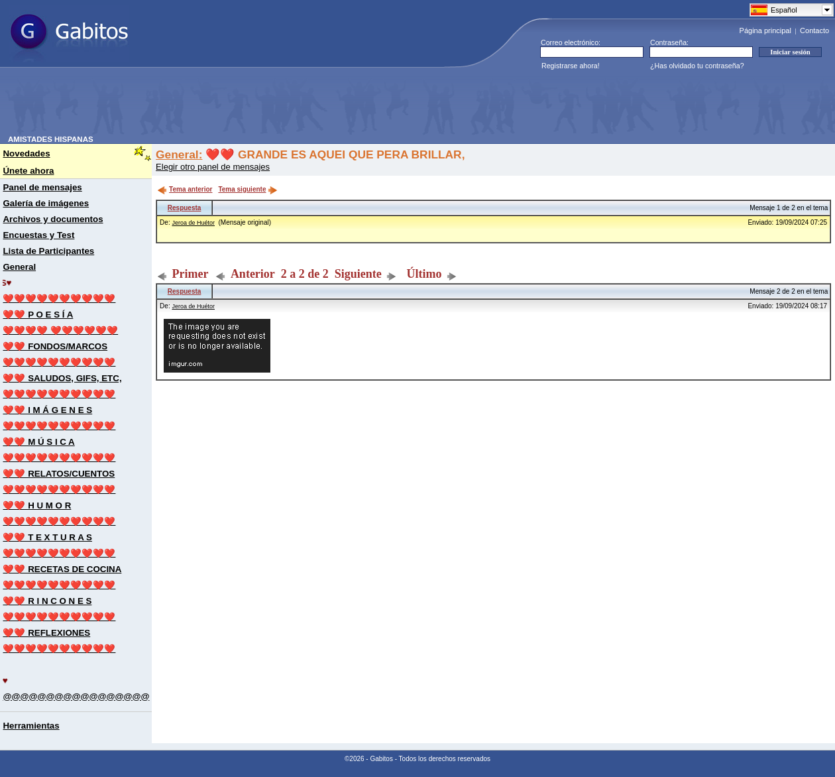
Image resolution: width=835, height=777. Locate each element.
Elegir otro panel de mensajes (213, 167)
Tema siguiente (248, 189)
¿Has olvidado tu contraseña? (697, 66)
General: (179, 154)
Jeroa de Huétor (193, 222)
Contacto (814, 30)
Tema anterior (184, 189)
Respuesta (184, 207)
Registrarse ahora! (570, 66)
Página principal (765, 30)
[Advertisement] (249, 105)
